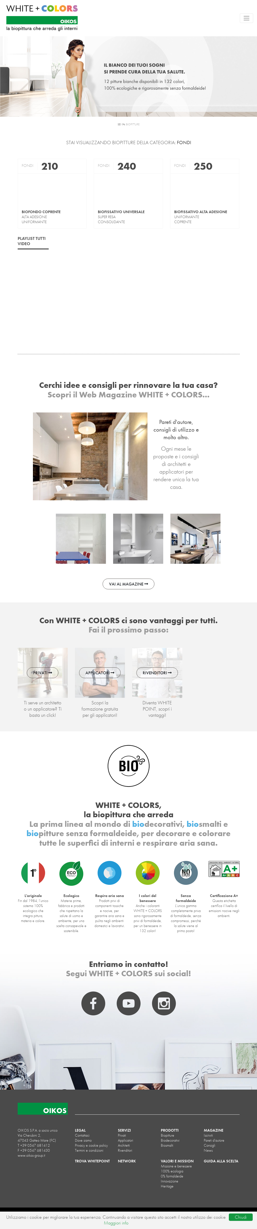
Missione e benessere (176, 1166)
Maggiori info (116, 1223)
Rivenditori (125, 1150)
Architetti (124, 1145)
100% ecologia (172, 1171)
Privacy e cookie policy (91, 1145)
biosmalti (167, 1145)
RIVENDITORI (157, 672)
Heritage (167, 1186)
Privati (122, 1135)
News (208, 1150)
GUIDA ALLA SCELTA (221, 1161)
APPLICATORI (100, 672)
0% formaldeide (172, 1176)
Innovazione (169, 1181)
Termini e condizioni (89, 1150)
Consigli (209, 1145)
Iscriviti (208, 1135)
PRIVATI (42, 672)
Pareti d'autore (214, 1140)
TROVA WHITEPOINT (92, 1161)
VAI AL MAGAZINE (128, 584)
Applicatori (125, 1140)
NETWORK (127, 1161)
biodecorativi (170, 1140)
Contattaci (82, 1135)
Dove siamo (83, 1140)
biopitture (167, 1135)
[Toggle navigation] (246, 18)
